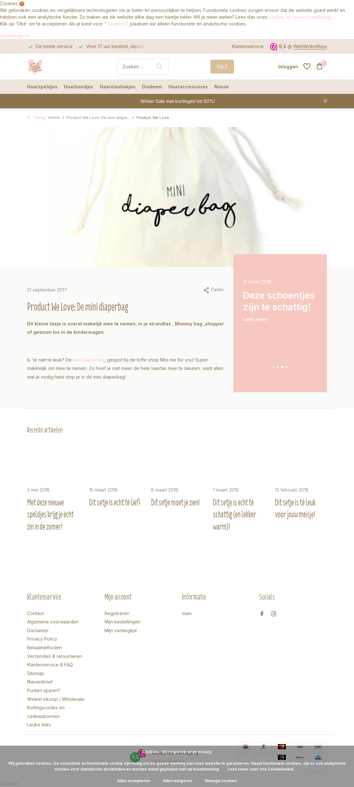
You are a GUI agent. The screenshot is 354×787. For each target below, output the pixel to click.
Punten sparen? (43, 690)
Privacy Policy (42, 639)
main (187, 613)
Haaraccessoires (188, 86)
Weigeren (116, 23)
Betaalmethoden (44, 647)
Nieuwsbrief (40, 681)
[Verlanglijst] (306, 66)
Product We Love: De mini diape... (100, 117)
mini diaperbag (89, 360)
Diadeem (152, 86)
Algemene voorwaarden (53, 621)
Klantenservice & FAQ (50, 664)
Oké (4, 35)
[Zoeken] (143, 67)
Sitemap (35, 673)
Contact (35, 613)
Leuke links (39, 724)
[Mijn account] (288, 66)
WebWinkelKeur (310, 46)
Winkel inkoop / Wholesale (56, 699)
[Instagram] (273, 614)
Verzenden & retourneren (54, 656)
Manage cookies (221, 780)
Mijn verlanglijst (121, 630)
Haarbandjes (78, 86)
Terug (36, 117)
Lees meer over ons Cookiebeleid (261, 769)
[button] (273, 367)
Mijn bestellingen (122, 621)
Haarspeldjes (42, 86)
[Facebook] (262, 614)
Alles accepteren (133, 780)
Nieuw (221, 86)
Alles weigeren (177, 780)
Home (56, 117)
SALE (222, 66)
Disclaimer (38, 630)
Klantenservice (248, 46)
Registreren (117, 613)
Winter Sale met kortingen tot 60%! (177, 101)
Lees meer (255, 319)
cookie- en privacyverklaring (300, 17)
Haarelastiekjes (118, 86)
